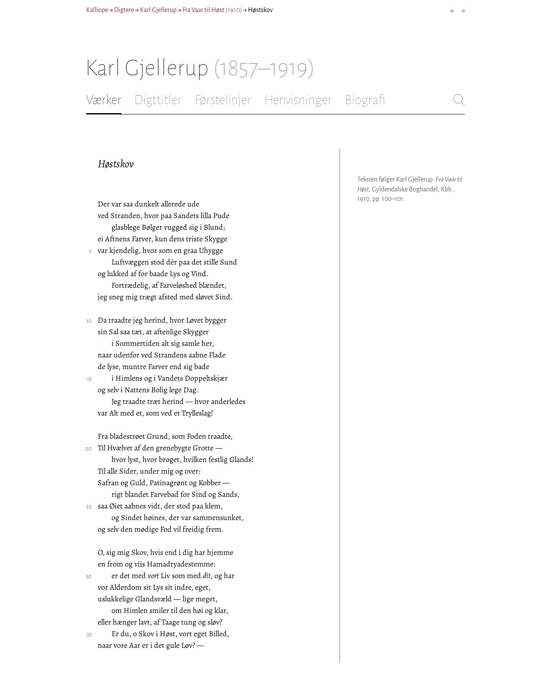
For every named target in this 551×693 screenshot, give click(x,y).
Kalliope (97, 9)
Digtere (124, 9)
